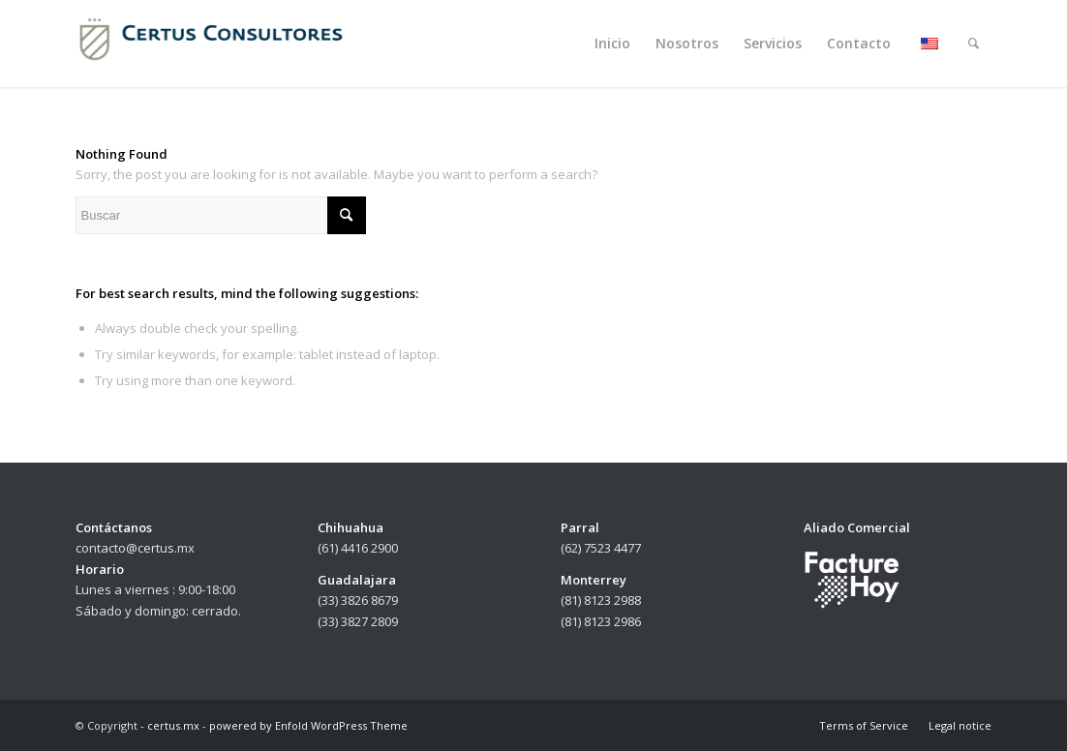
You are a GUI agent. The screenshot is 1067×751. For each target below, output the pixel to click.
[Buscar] (973, 43)
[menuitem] (612, 43)
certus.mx (173, 725)
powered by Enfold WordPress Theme (308, 725)
